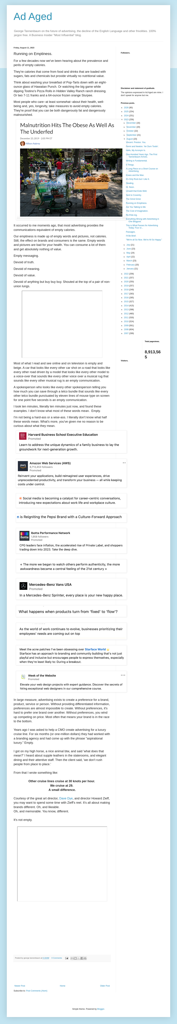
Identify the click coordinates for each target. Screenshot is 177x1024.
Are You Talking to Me (136, 207)
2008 (126, 329)
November (131, 127)
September (131, 135)
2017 (126, 294)
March (129, 260)
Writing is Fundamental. (136, 161)
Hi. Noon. (130, 187)
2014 (126, 305)
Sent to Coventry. (134, 195)
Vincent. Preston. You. (136, 142)
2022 (126, 274)
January (130, 268)
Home (62, 986)
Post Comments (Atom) (36, 991)
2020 (126, 281)
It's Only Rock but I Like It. (138, 179)
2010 (126, 321)
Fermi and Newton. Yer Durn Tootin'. (142, 146)
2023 (126, 119)
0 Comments (57, 958)
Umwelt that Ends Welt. (136, 191)
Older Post (105, 986)
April (128, 257)
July (128, 245)
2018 (126, 289)
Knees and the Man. (135, 175)
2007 (126, 333)
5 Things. (130, 165)
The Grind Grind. (133, 199)
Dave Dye (66, 798)
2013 (126, 309)
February (130, 265)
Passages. (130, 232)
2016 (126, 297)
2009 (126, 325)
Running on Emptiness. (136, 203)
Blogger (100, 1009)
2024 (126, 115)
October (130, 131)
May (128, 253)
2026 (126, 107)
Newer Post (19, 986)
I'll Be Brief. (131, 236)
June (128, 249)
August (129, 139)
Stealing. (130, 183)
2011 (126, 317)
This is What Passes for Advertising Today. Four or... (142, 226)
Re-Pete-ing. (131, 215)
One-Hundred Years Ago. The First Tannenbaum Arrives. (141, 155)
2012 (126, 313)
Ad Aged (33, 16)
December (131, 123)
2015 (126, 301)
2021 (126, 278)
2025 (126, 111)
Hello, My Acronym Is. (136, 150)
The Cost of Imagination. (137, 211)
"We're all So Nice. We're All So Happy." (144, 240)
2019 (126, 286)
